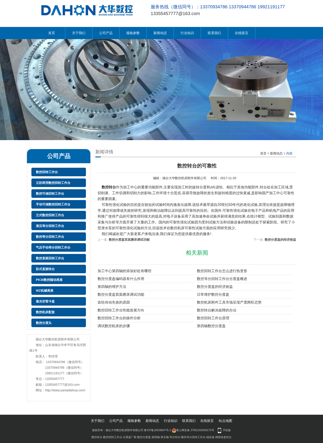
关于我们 (78, 33)
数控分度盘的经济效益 (280, 239)
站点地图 (225, 421)
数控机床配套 (45, 312)
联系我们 (214, 33)
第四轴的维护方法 (112, 287)
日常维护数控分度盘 (213, 294)
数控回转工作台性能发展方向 (121, 310)
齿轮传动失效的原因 (114, 302)
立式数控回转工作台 (50, 215)
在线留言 (241, 33)
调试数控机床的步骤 (114, 326)
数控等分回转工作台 (50, 236)
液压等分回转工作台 (50, 226)
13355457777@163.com (175, 13)
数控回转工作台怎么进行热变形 (222, 271)
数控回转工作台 (47, 172)
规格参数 (133, 33)
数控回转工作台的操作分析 (119, 318)
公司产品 (106, 33)
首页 (51, 33)
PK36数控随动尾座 (49, 280)
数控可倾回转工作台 (50, 193)
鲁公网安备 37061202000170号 (193, 430)
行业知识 (187, 33)
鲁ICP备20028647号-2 (157, 430)
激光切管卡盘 (45, 301)
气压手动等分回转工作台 (53, 247)
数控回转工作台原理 (213, 318)
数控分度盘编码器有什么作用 (121, 279)
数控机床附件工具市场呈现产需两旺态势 (229, 302)
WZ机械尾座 (44, 290)
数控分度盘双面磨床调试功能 (129, 239)
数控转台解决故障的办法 (216, 310)
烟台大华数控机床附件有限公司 (184, 178)
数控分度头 (44, 323)
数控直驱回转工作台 (50, 258)
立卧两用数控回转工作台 (53, 183)
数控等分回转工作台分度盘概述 (222, 279)
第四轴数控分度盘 (211, 326)
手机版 (227, 430)
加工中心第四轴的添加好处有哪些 (124, 271)
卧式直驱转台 (45, 269)
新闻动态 (160, 33)
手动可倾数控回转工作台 (53, 204)
